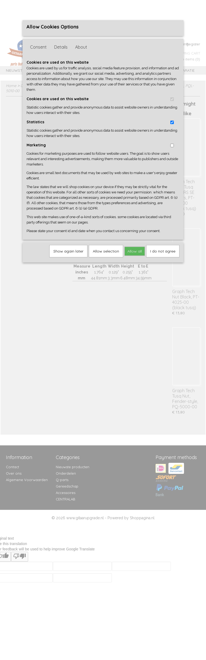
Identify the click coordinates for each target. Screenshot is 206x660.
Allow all (134, 251)
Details (61, 47)
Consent (38, 47)
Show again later (68, 251)
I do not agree (162, 251)
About (81, 47)
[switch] (172, 99)
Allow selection (106, 251)
